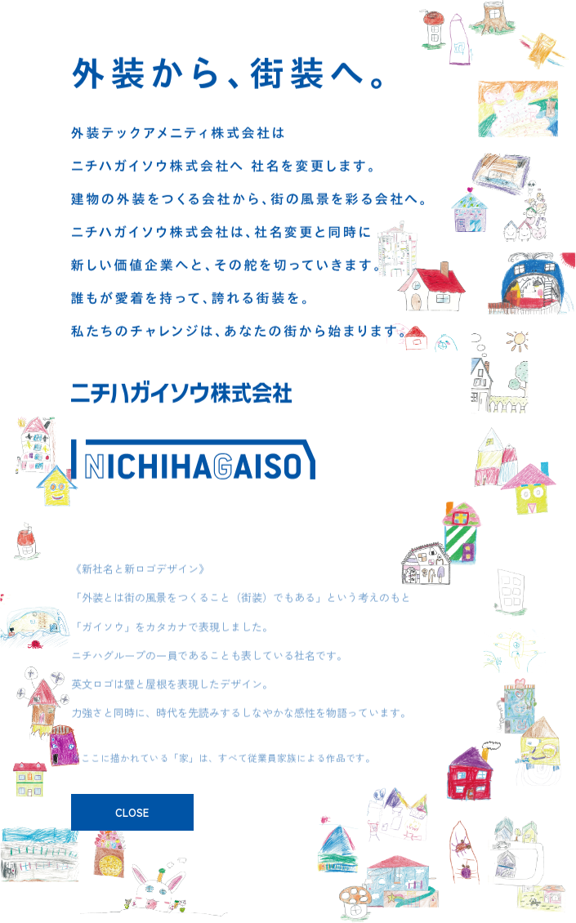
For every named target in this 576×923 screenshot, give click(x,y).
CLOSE (132, 812)
